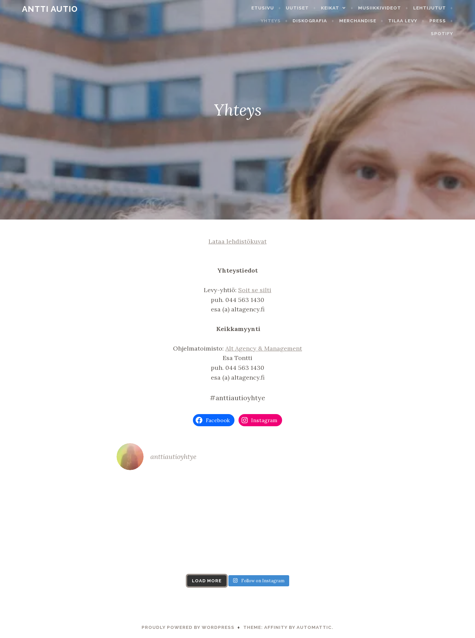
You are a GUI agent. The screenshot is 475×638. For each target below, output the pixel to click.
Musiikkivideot (393, 7)
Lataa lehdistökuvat (237, 241)
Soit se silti (254, 290)
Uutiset (310, 7)
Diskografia (296, 20)
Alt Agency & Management (263, 348)
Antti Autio (37, 9)
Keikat (343, 7)
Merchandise (343, 20)
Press (424, 20)
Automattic (314, 627)
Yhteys (257, 20)
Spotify (455, 20)
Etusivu (276, 7)
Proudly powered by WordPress (188, 627)
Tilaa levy (388, 20)
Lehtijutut (442, 7)
